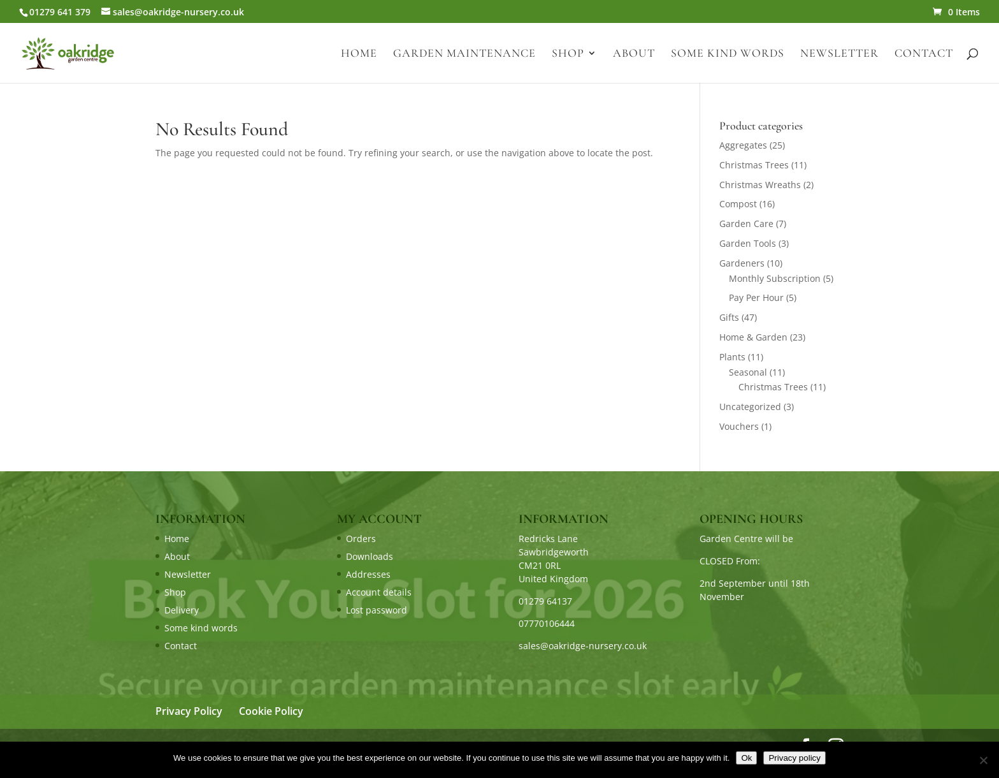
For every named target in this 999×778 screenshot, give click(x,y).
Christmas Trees (754, 165)
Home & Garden (753, 337)
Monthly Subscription (775, 278)
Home (359, 54)
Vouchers (739, 426)
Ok (746, 758)
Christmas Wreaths (760, 185)
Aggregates (743, 145)
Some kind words (727, 54)
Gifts (729, 317)
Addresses (368, 574)
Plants (732, 357)
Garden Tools (747, 243)
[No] (983, 760)
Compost (738, 204)
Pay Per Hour (756, 297)
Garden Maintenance (464, 54)
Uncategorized (750, 406)
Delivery (181, 610)
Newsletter (839, 54)
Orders (361, 538)
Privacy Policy (188, 711)
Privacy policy (794, 758)
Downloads (369, 556)
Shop (568, 54)
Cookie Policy (271, 711)
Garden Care (746, 223)
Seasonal (748, 372)
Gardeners (742, 263)
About (634, 54)
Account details (379, 592)
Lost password (376, 610)
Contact (924, 54)
